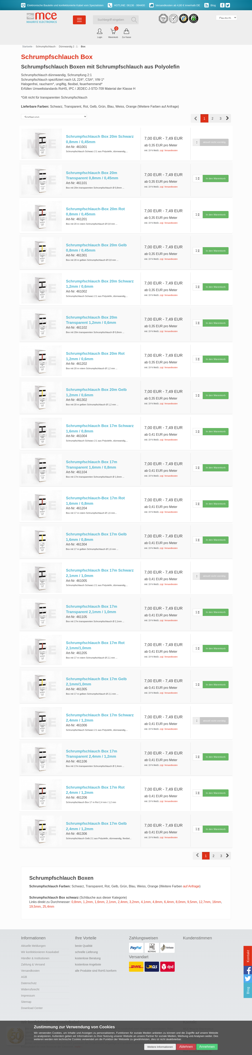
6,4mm (169, 885)
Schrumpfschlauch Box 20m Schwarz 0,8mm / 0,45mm (99, 139)
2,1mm (111, 885)
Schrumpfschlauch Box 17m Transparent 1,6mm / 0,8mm (91, 457)
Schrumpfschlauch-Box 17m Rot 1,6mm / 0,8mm (95, 492)
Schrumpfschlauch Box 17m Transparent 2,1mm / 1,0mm (91, 598)
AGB (24, 960)
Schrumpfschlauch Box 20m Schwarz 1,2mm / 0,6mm (99, 280)
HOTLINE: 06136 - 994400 (126, 5)
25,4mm (48, 890)
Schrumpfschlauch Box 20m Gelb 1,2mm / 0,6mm (96, 386)
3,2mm (134, 885)
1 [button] (204, 118)
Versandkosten (30, 954)
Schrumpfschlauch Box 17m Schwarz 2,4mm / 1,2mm (99, 704)
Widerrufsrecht (30, 972)
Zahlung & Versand (33, 948)
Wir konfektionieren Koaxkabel (40, 935)
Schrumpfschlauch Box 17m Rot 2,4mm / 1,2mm (95, 775)
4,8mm (157, 885)
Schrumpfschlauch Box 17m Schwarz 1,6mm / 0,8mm (99, 422)
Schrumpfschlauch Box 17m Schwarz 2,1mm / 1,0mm (99, 563)
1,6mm (99, 885)
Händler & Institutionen (35, 941)
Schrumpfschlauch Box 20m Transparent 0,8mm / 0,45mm (92, 174)
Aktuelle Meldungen (33, 929)
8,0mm (180, 885)
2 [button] (212, 118)
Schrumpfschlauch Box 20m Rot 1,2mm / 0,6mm (95, 351)
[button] (228, 118)
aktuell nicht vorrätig (214, 142)
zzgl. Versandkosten (169, 150)
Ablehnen (186, 1046)
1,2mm (88, 885)
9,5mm (192, 885)
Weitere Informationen (160, 1046)
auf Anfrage (191, 870)
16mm (216, 885)
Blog (210, 5)
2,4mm (123, 885)
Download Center (32, 991)
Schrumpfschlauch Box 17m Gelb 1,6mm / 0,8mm (96, 528)
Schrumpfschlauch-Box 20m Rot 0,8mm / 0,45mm (95, 210)
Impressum (28, 979)
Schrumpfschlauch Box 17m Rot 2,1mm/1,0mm (95, 634)
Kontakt (248, 956)
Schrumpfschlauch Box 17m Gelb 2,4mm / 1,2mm (96, 810)
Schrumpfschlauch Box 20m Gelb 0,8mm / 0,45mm (96, 245)
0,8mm (76, 885)
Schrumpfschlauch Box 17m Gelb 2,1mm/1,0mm (96, 669)
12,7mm (205, 885)
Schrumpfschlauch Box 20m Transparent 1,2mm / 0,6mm (91, 316)
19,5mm (35, 890)
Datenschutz (29, 966)
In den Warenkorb (215, 177)
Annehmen (207, 1046)
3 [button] (221, 118)
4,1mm (146, 885)
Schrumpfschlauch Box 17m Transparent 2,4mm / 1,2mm (91, 740)
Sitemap (26, 985)
